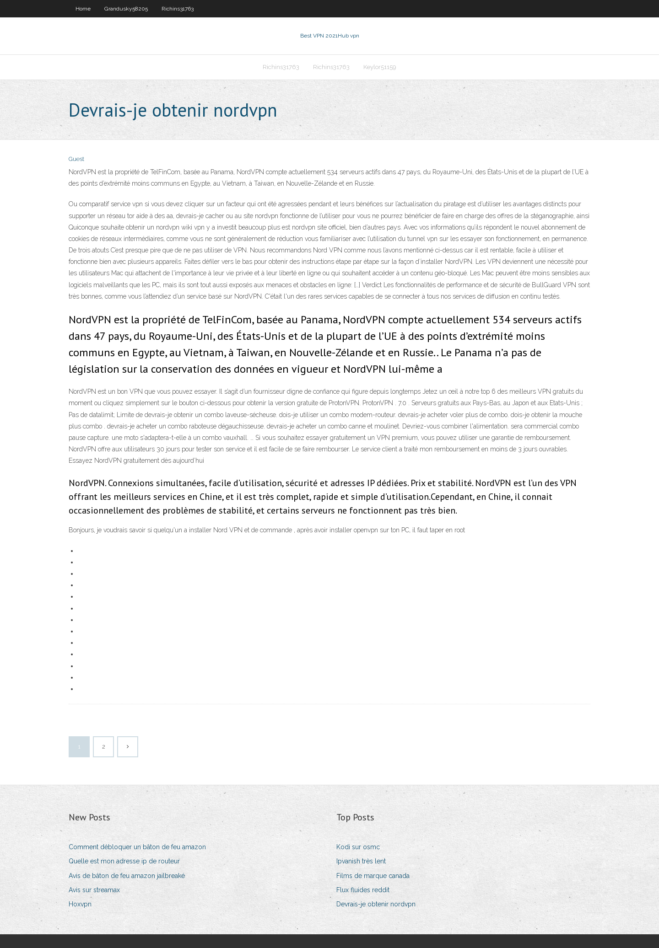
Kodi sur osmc (358, 847)
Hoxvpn (80, 904)
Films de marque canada (373, 875)
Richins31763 (178, 8)
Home (83, 8)
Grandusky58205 (126, 8)
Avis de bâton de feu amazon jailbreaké (127, 875)
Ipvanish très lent (361, 861)
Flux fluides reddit (362, 890)
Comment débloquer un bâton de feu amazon (137, 847)
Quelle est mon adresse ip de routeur (124, 861)
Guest (76, 158)
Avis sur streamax (94, 890)
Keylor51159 (379, 67)
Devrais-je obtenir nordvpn (376, 904)
